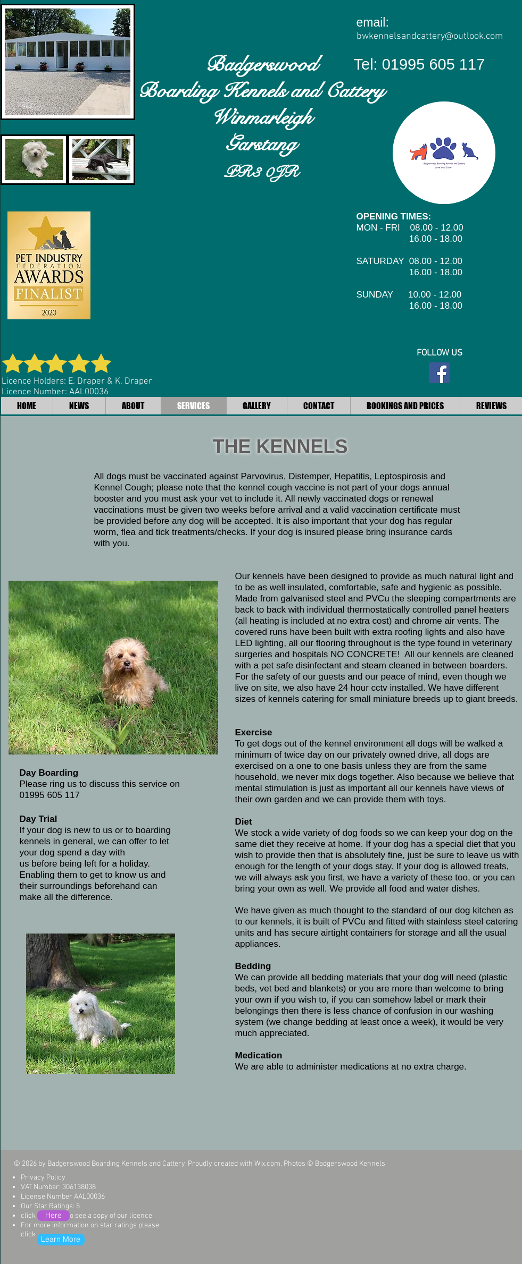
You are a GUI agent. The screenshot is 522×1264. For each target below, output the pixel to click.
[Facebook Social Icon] (439, 372)
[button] (113, 667)
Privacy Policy (43, 1177)
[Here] (53, 1215)
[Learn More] (61, 1239)
